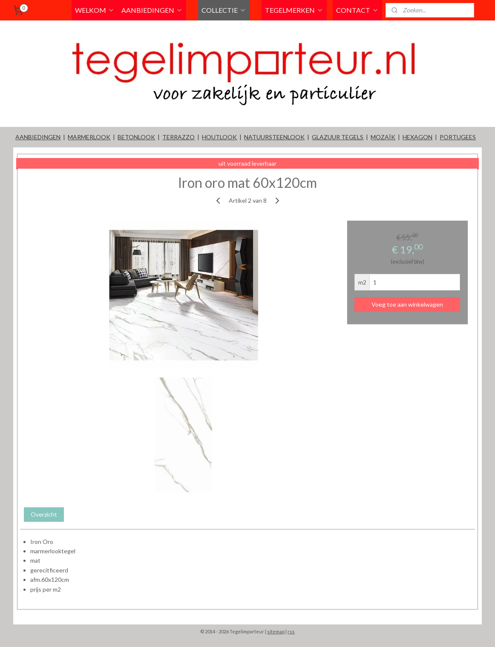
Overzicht (44, 514)
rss (291, 631)
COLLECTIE (223, 10)
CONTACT (357, 10)
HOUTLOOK (219, 137)
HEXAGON (417, 137)
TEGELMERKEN (294, 10)
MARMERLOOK (89, 137)
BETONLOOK (136, 137)
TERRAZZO (178, 137)
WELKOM (95, 10)
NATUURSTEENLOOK (274, 137)
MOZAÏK (383, 137)
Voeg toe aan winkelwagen (407, 304)
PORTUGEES (458, 137)
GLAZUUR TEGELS (337, 137)
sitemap (276, 631)
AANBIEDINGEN (152, 10)
